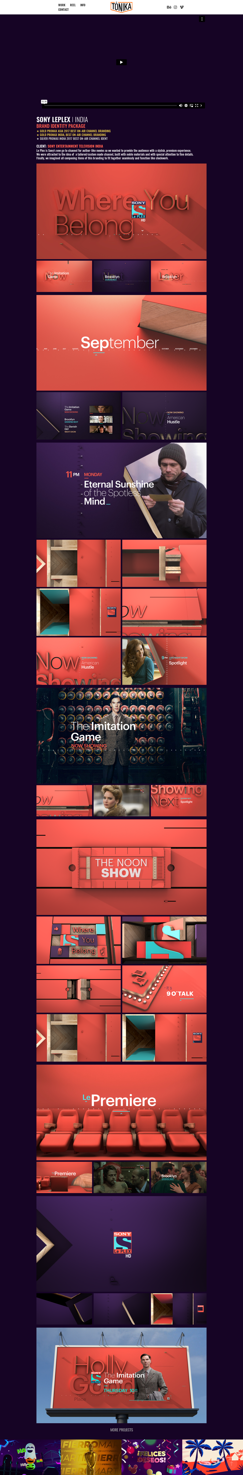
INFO (82, 4)
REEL (73, 4)
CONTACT (63, 9)
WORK (61, 4)
